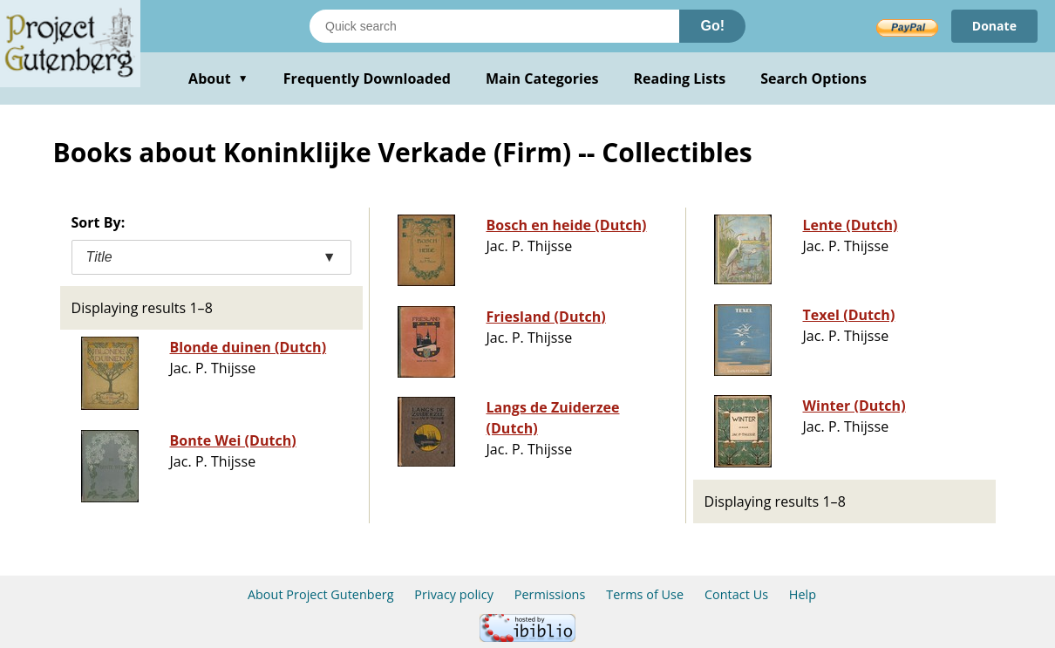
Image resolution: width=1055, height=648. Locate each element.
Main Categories (542, 78)
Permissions (550, 594)
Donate (994, 25)
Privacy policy (453, 594)
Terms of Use (645, 594)
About (218, 78)
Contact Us (736, 594)
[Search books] (494, 26)
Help (802, 594)
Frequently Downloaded (367, 78)
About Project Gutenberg (321, 594)
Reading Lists (680, 78)
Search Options (813, 78)
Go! (712, 25)
